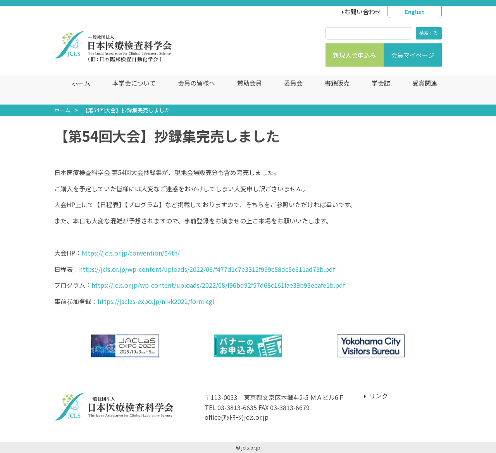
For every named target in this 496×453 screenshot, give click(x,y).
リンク (376, 395)
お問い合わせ (362, 11)
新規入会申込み (354, 55)
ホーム (74, 89)
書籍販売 (331, 89)
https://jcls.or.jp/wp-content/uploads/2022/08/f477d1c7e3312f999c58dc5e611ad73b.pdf (207, 269)
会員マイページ (412, 55)
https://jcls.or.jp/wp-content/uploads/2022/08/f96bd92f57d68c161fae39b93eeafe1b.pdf (218, 285)
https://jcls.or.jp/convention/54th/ (130, 252)
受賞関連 (418, 89)
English (415, 11)
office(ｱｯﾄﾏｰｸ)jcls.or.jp (237, 417)
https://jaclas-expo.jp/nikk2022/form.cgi (156, 301)
